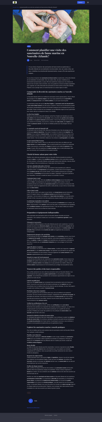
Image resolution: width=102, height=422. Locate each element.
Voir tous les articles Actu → (34, 407)
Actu (18, 7)
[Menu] (88, 2)
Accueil (14, 7)
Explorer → (81, 2)
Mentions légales (48, 415)
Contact (55, 415)
